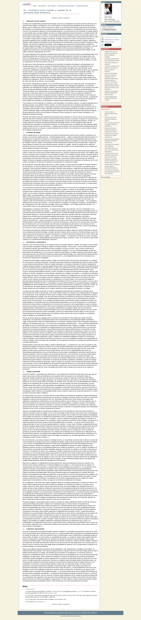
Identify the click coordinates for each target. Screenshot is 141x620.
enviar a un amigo (109, 41)
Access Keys (94, 612)
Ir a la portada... (106, 177)
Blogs (89, 612)
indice (60, 18)
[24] (42, 526)
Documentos (42, 6)
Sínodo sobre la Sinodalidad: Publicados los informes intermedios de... (112, 140)
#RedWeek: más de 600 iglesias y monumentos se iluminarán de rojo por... (111, 160)
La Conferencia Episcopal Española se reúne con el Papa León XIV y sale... (111, 155)
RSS (75, 612)
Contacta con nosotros (63, 612)
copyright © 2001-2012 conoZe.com (70, 616)
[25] (71, 567)
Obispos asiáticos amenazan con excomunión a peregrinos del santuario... (112, 166)
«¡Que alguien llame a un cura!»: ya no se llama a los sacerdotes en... (112, 149)
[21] (81, 273)
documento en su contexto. (111, 39)
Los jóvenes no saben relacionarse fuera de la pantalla (111, 119)
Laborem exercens (82, 6)
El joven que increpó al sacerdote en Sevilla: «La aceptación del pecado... (111, 129)
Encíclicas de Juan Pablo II (66, 6)
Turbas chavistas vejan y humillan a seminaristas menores (111, 98)
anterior (54, 18)
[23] (70, 465)
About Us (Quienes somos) (50, 612)
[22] (48, 437)
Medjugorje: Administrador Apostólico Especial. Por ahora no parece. (111, 93)
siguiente (66, 18)
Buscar (79, 612)
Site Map (71, 612)
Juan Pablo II (52, 6)
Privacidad (84, 612)
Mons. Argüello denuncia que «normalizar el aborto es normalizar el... (112, 124)
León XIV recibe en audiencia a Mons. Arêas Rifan (111, 113)
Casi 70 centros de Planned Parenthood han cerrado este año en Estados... (112, 171)
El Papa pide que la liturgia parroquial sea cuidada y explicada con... (111, 135)
